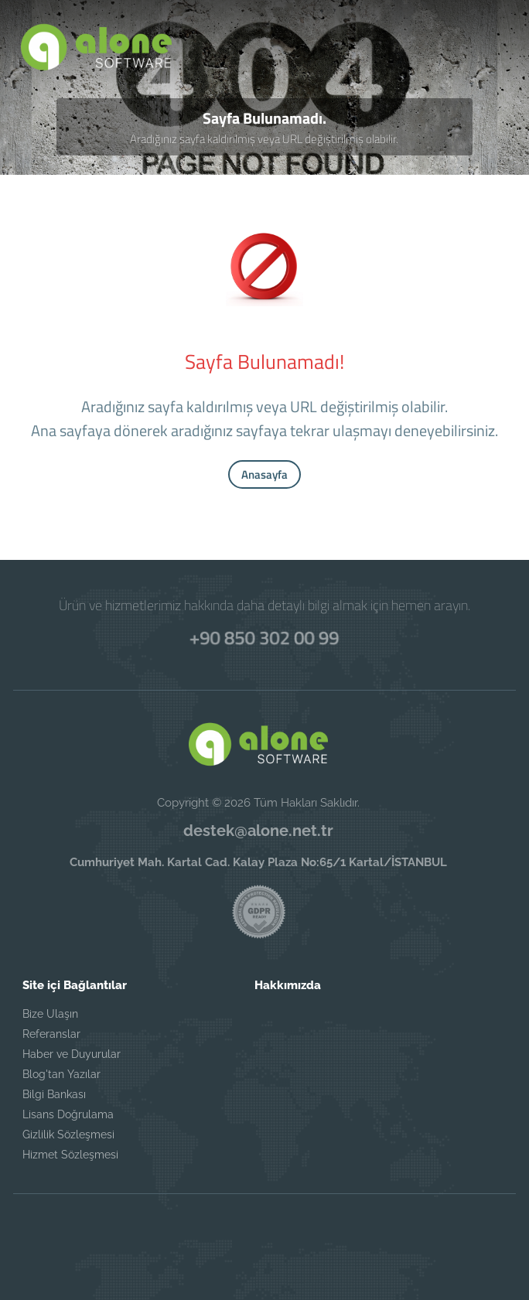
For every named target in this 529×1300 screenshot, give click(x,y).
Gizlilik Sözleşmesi (68, 1134)
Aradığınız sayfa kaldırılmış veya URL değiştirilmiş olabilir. (264, 139)
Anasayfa (264, 474)
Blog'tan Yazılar (61, 1074)
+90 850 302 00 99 (264, 636)
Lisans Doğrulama (68, 1114)
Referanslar (51, 1034)
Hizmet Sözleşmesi (70, 1154)
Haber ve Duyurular (71, 1054)
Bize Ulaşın (50, 1014)
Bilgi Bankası (54, 1094)
